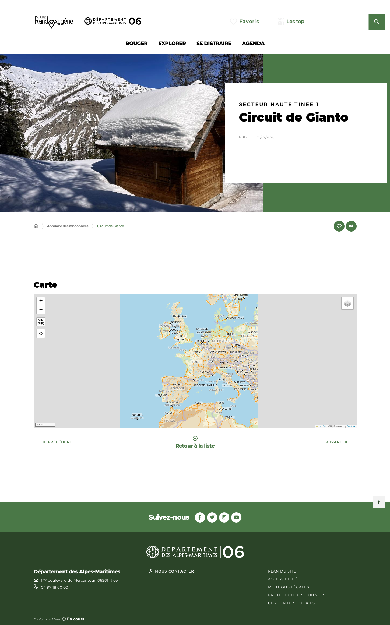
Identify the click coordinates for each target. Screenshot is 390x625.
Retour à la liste (195, 442)
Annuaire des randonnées (67, 226)
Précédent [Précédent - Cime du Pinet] (57, 442)
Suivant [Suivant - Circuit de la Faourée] (336, 442)
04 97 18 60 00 (54, 587)
